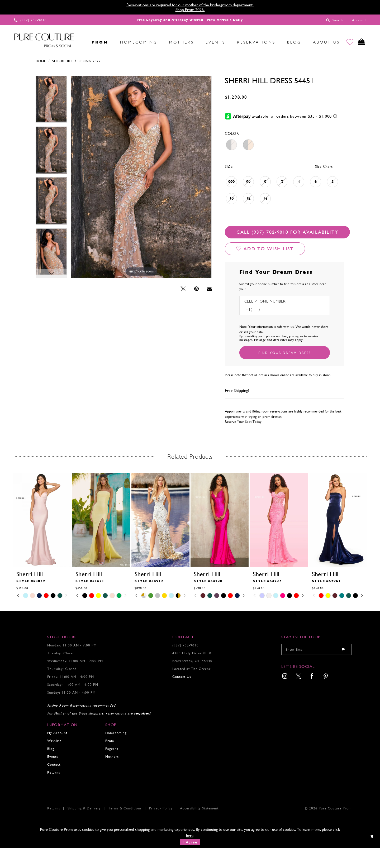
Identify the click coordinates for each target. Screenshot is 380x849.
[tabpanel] (51, 101)
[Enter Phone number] (267, 310)
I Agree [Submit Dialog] (190, 843)
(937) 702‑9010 (185, 646)
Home (41, 62)
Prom (109, 742)
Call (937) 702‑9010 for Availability (287, 233)
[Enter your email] (316, 650)
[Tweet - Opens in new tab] (183, 289)
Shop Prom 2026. (190, 9)
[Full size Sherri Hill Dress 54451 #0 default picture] (141, 178)
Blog (50, 749)
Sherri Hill (62, 62)
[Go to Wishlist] (348, 42)
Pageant (111, 749)
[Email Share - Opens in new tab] (209, 290)
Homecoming (116, 734)
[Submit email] (344, 650)
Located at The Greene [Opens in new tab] (191, 669)
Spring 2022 (90, 62)
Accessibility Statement (199, 809)
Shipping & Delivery (84, 809)
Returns (53, 773)
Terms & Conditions (125, 809)
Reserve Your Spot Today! (244, 422)
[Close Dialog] (372, 837)
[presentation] (42, 520)
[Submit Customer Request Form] (284, 353)
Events (52, 757)
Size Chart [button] (324, 167)
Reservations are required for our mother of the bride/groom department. (190, 4)
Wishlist (54, 742)
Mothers (112, 757)
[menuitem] (80, 42)
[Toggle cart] (361, 42)
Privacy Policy (161, 809)
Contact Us (181, 677)
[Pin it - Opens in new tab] (196, 290)
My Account (57, 734)
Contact (53, 765)
